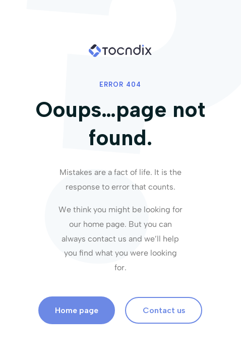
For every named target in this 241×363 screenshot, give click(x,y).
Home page (76, 310)
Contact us (164, 310)
